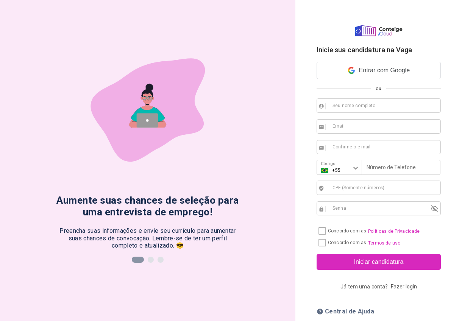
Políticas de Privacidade (394, 231)
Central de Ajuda (345, 311)
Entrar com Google (379, 70)
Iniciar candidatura (379, 262)
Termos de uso (384, 243)
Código (328, 163)
